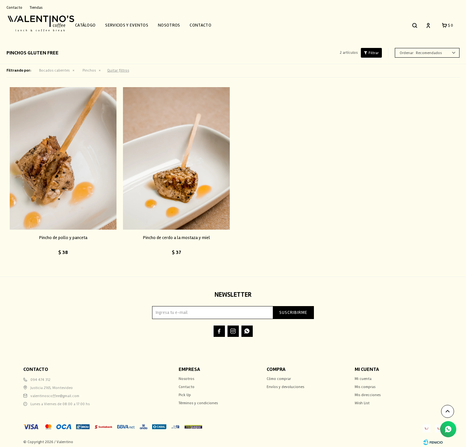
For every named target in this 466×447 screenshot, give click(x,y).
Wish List (362, 399)
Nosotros (176, 23)
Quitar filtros (118, 67)
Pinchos (89, 67)
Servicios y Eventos (134, 23)
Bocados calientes (54, 67)
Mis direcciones (368, 391)
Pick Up (185, 391)
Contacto (207, 23)
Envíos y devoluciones (285, 383)
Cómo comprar (279, 375)
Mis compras (365, 383)
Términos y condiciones (198, 399)
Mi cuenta (363, 375)
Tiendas (36, 7)
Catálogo (92, 23)
